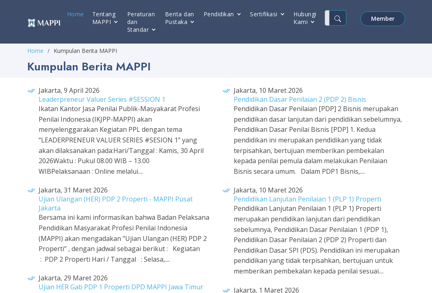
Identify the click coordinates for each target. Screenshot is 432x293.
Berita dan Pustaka (179, 18)
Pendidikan (219, 14)
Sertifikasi (264, 14)
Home (75, 14)
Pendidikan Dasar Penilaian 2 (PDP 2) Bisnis (300, 99)
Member (383, 18)
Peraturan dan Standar (141, 21)
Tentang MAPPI (104, 18)
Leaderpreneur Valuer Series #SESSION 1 (102, 99)
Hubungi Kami (305, 18)
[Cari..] (327, 18)
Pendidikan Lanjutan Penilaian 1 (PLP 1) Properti (307, 199)
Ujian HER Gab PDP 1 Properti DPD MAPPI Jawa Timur (121, 286)
